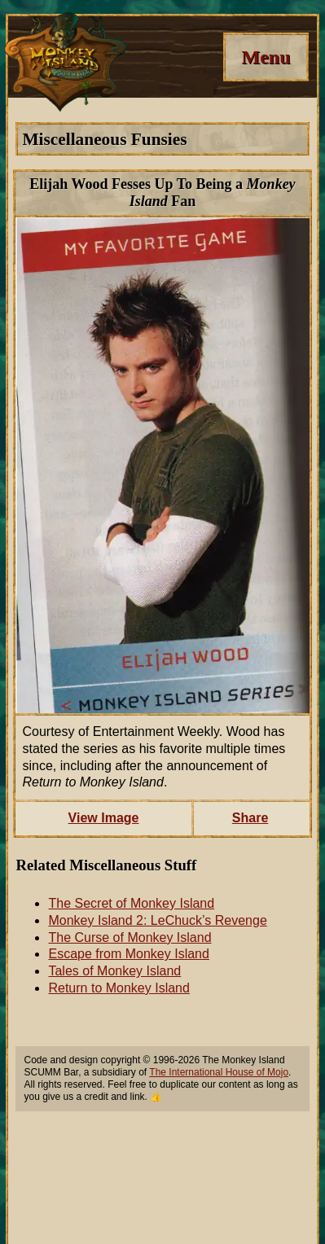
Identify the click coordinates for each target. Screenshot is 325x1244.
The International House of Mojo (218, 1072)
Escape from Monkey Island (128, 954)
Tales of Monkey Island (114, 971)
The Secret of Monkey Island (131, 903)
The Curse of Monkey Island (129, 937)
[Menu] (266, 57)
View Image (103, 818)
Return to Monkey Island (118, 988)
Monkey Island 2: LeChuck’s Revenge (157, 920)
